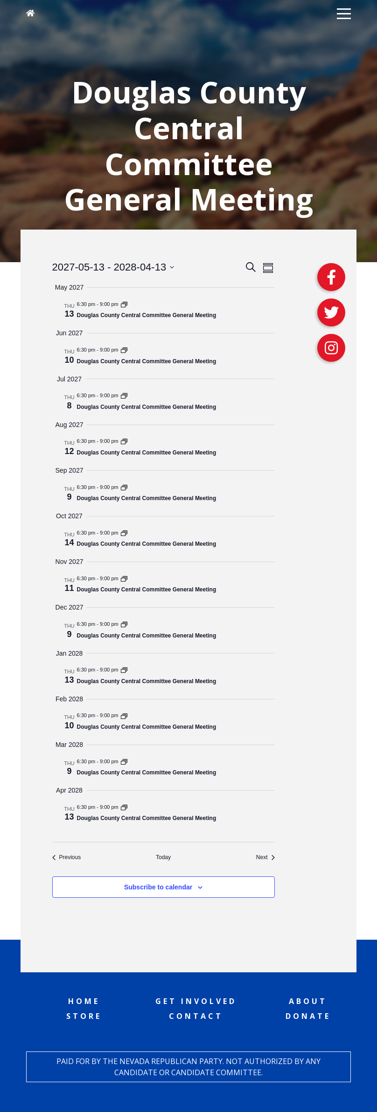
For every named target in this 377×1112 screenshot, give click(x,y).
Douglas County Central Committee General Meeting (146, 315)
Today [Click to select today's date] (163, 857)
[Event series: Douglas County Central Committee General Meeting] (124, 304)
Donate (308, 1016)
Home (84, 1001)
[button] (344, 13)
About (308, 1001)
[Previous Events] (66, 857)
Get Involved (196, 1001)
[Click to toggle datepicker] (113, 267)
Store (84, 1016)
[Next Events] (265, 857)
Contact (196, 1016)
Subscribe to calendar (158, 887)
